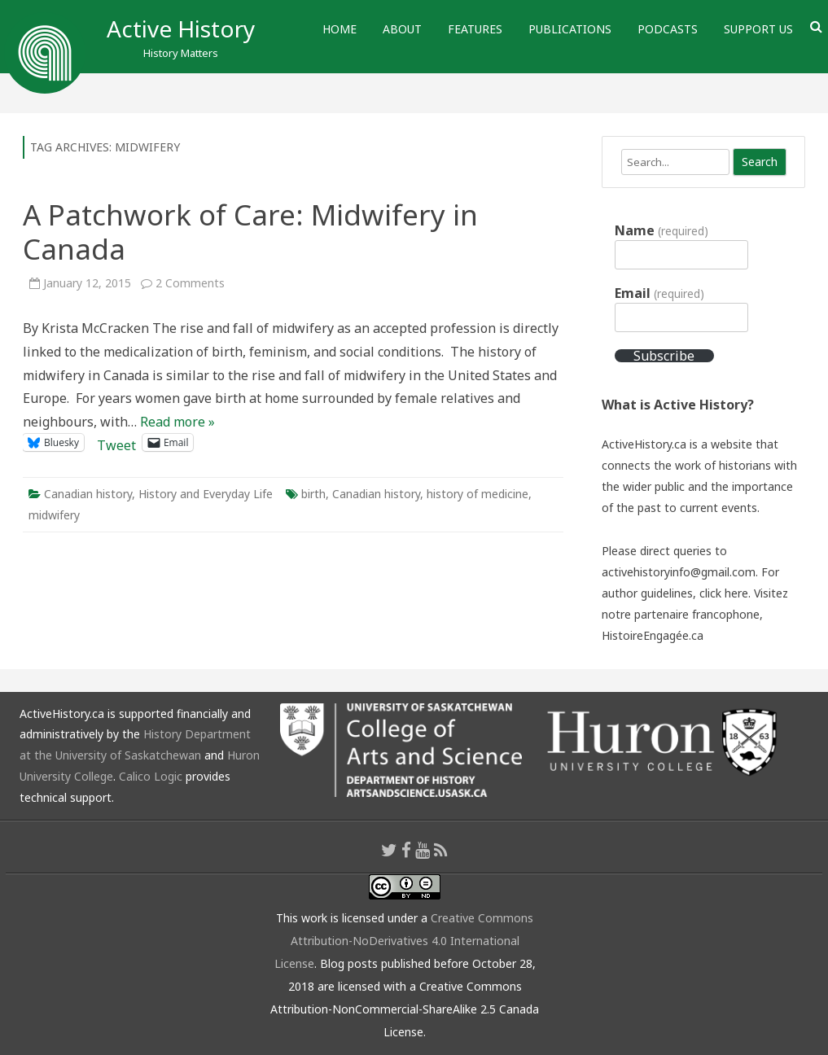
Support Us (758, 29)
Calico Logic (150, 776)
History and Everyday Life (205, 493)
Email (659, 293)
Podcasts (667, 29)
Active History (181, 28)
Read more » (177, 422)
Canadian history (88, 493)
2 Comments (190, 283)
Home (339, 29)
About (402, 29)
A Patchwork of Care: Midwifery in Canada (250, 231)
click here (723, 593)
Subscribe (663, 355)
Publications (569, 29)
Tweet (116, 442)
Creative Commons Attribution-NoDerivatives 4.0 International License (404, 940)
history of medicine (477, 493)
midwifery (54, 515)
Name (661, 230)
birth (313, 493)
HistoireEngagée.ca (652, 635)
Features (475, 29)
